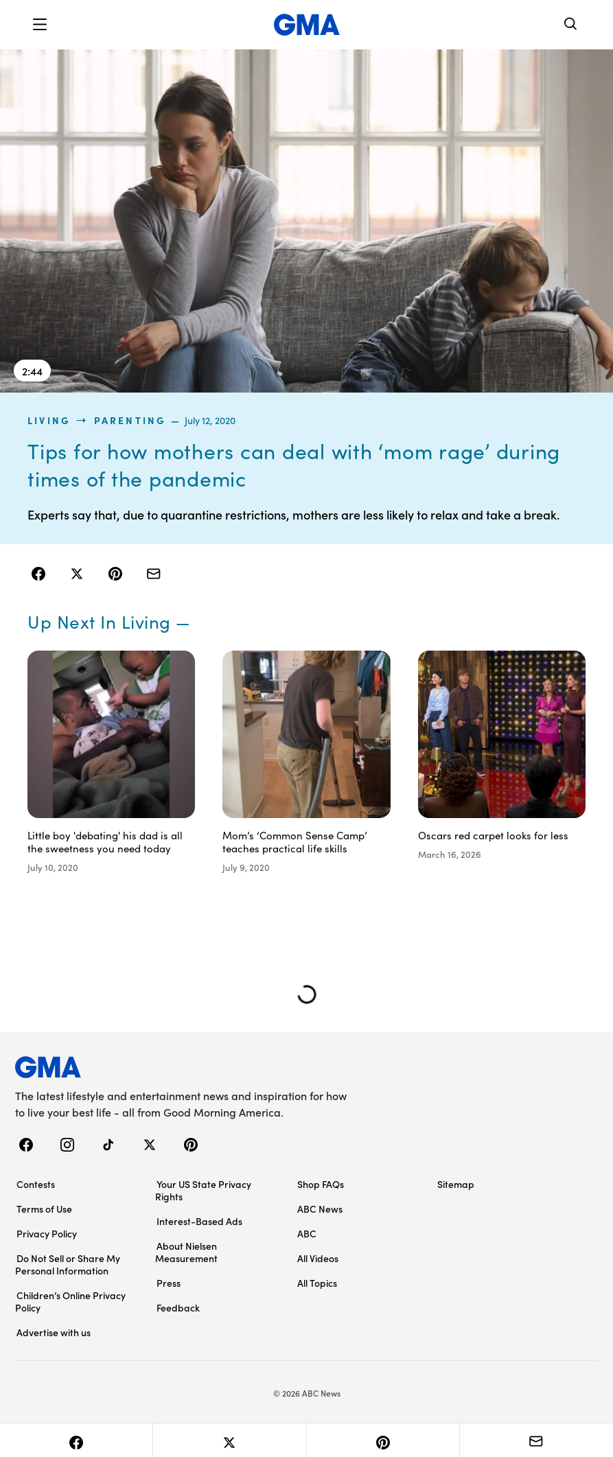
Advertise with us (53, 1332)
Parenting (130, 420)
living (49, 420)
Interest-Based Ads (199, 1221)
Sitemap (455, 1184)
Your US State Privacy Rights (203, 1190)
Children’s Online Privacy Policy (70, 1301)
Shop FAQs (320, 1184)
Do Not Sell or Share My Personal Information (67, 1264)
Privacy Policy (46, 1233)
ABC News (320, 1208)
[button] (40, 25)
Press (169, 1283)
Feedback (178, 1307)
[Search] (571, 25)
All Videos (317, 1258)
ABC (306, 1233)
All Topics (317, 1283)
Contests (35, 1184)
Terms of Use (44, 1208)
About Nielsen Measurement (186, 1252)
